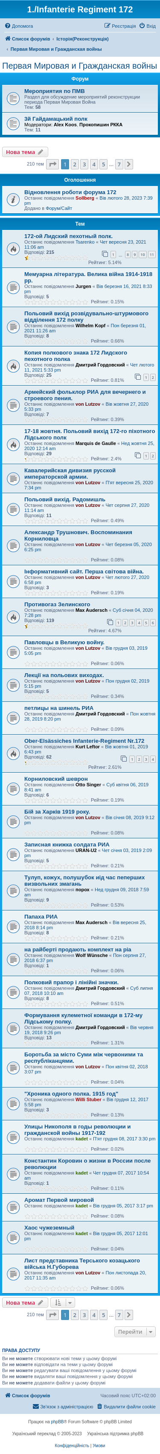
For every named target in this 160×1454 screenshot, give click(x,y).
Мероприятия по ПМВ (54, 91)
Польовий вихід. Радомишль (64, 499)
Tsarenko (85, 241)
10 (142, 254)
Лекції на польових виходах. (64, 675)
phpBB (57, 1421)
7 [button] (119, 164)
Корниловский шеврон (56, 779)
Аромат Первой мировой (59, 1200)
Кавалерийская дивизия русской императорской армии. (70, 473)
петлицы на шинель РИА (58, 708)
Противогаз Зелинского (57, 604)
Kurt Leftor (88, 746)
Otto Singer (88, 784)
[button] (52, 164)
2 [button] (74, 164)
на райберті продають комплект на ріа (77, 949)
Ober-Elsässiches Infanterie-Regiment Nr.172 (84, 741)
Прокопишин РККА (100, 124)
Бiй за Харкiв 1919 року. (57, 811)
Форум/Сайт (59, 208)
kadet (82, 1138)
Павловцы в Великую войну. (64, 642)
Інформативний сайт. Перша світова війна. (84, 571)
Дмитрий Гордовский (100, 364)
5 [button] (103, 164)
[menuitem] (18, 26)
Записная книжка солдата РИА (67, 844)
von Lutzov (88, 404)
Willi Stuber (88, 1099)
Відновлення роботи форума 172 (70, 192)
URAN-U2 (86, 850)
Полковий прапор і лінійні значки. (71, 982)
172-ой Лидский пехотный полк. (68, 236)
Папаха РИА (41, 916)
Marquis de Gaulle (96, 443)
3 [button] (84, 164)
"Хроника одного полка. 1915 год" (71, 1093)
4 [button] (94, 164)
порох (83, 889)
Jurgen (83, 286)
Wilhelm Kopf (90, 325)
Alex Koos (65, 124)
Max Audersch (92, 610)
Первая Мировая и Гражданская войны (79, 65)
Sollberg (85, 198)
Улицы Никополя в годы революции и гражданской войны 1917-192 (77, 1129)
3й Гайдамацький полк (55, 119)
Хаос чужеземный (49, 1227)
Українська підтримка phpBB (115, 1433)
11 (152, 254)
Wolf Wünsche (92, 955)
